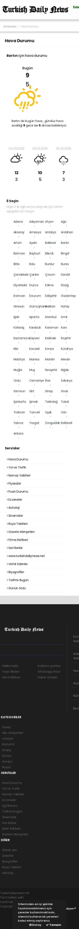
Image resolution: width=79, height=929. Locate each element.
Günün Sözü (16, 588)
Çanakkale (20, 274)
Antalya (50, 232)
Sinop (49, 391)
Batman (19, 253)
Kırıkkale (50, 338)
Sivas (64, 391)
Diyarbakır (20, 285)
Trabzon (19, 412)
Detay (35, 925)
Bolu (32, 264)
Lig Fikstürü (9, 806)
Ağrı (63, 221)
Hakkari (50, 306)
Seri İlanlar (15, 548)
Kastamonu (21, 338)
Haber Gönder (48, 677)
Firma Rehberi (17, 540)
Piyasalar (14, 483)
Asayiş (6, 750)
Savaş (6, 727)
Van (63, 412)
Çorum (50, 274)
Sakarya (66, 380)
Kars (64, 327)
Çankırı (34, 274)
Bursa (65, 264)
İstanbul (50, 317)
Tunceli (34, 412)
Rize (48, 380)
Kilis (15, 349)
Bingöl (65, 253)
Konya (49, 349)
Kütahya (67, 349)
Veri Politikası (11, 677)
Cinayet (7, 738)
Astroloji (13, 507)
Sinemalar (9, 817)
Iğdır (16, 317)
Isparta (34, 317)
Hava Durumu (30, 26)
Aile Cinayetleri (12, 733)
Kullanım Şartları (49, 666)
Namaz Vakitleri (19, 475)
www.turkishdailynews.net (26, 556)
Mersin (65, 359)
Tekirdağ (51, 402)
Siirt (31, 391)
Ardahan (67, 232)
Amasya (35, 232)
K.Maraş (18, 327)
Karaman (51, 327)
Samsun (19, 391)
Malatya (19, 359)
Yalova (18, 423)
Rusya (6, 767)
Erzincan (19, 296)
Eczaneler (14, 499)
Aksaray (19, 232)
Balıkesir (50, 243)
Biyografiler (15, 572)
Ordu (17, 380)
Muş (32, 370)
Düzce (33, 285)
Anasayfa (10, 26)
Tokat (65, 402)
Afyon (49, 221)
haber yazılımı (10, 911)
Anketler (8, 856)
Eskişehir (51, 296)
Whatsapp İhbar (49, 671)
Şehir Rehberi (11, 828)
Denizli (65, 274)
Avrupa (7, 761)
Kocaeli (34, 349)
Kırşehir (66, 338)
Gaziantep (68, 296)
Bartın (65, 243)
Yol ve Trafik (16, 467)
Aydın (33, 243)
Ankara (18, 433)
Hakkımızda (10, 666)
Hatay (65, 306)
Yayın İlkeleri (10, 671)
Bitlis (16, 264)
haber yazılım (9, 920)
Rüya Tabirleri (17, 524)
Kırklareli (66, 423)
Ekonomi (8, 744)
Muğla (17, 370)
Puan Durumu (17, 491)
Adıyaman (36, 221)
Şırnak (33, 402)
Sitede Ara (9, 850)
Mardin (50, 359)
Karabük (35, 327)
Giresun (18, 306)
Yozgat (34, 423)
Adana (18, 221)
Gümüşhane (38, 306)
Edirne (49, 285)
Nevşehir (51, 370)
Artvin (17, 243)
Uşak (48, 412)
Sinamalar (15, 516)
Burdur (49, 264)
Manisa (34, 359)
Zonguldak (52, 423)
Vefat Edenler (17, 564)
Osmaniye (36, 380)
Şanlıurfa (19, 402)
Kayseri (34, 338)
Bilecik (49, 253)
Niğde (65, 370)
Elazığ (65, 285)
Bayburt (34, 253)
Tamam (53, 925)
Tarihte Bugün (18, 580)
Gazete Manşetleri (21, 532)
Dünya (6, 756)
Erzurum (35, 296)
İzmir (64, 317)
